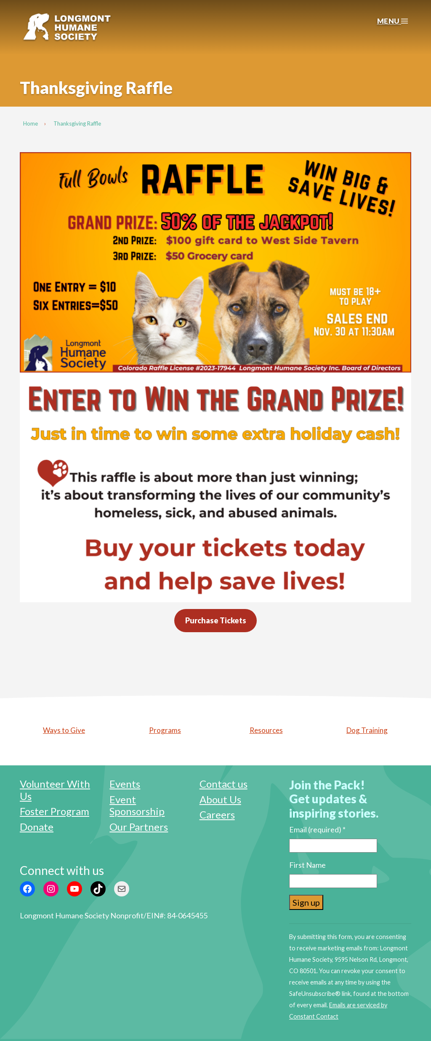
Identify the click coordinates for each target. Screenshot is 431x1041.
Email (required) (317, 829)
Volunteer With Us (55, 790)
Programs (165, 730)
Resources (266, 730)
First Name (307, 864)
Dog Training (367, 730)
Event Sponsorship (137, 805)
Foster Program (54, 811)
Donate (36, 827)
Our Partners (138, 827)
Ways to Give (64, 730)
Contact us (223, 784)
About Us (220, 799)
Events (124, 784)
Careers (217, 814)
